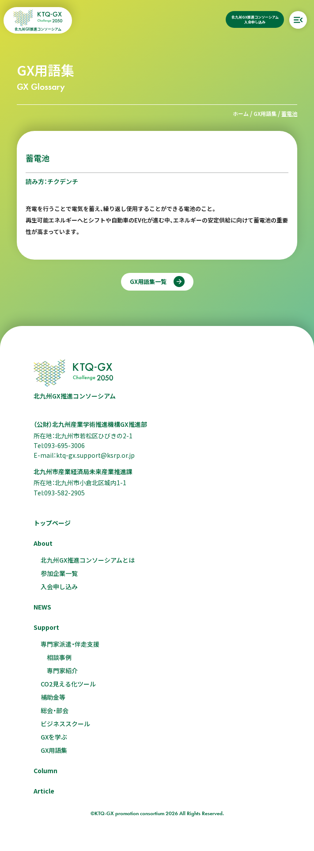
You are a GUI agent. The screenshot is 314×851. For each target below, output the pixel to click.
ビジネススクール (65, 724)
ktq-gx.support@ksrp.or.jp (95, 455)
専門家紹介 (62, 670)
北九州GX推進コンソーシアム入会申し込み (255, 19)
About (43, 543)
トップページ (52, 523)
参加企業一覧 (59, 573)
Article (44, 791)
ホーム (241, 113)
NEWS (42, 607)
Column (45, 770)
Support (46, 627)
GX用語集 (264, 113)
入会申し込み (59, 586)
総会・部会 (54, 710)
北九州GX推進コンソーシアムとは (88, 560)
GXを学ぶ (54, 737)
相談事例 (59, 657)
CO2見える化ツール (68, 684)
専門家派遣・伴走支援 (70, 644)
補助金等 (53, 697)
